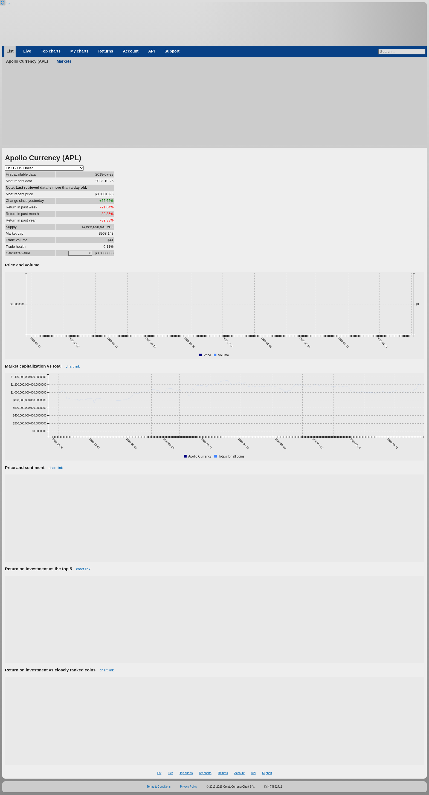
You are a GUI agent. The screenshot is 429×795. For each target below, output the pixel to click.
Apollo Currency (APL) (27, 61)
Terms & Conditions (159, 786)
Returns (105, 51)
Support (171, 51)
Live (27, 51)
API (151, 51)
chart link (73, 366)
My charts (79, 51)
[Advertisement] (214, 106)
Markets (64, 61)
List (10, 51)
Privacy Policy (188, 786)
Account (130, 51)
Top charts (50, 51)
